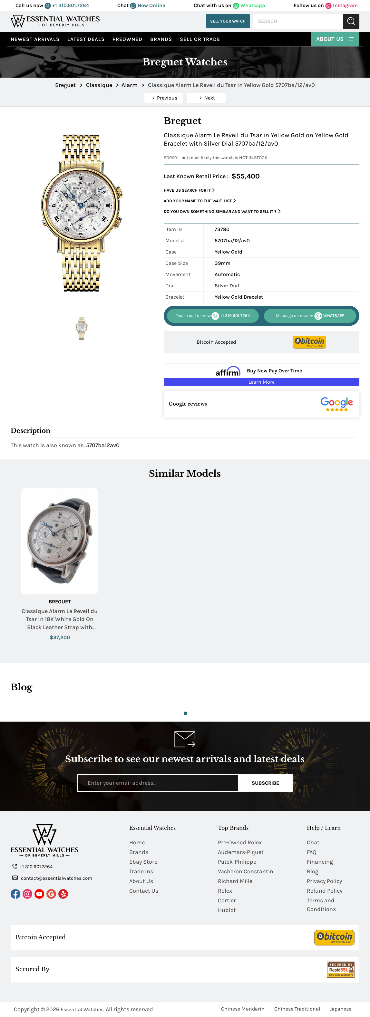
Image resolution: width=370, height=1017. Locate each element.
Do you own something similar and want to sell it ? (222, 211)
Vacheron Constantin (245, 871)
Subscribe (265, 783)
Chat (313, 842)
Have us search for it (189, 190)
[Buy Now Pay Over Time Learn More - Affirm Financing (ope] (261, 374)
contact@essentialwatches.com (52, 878)
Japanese (340, 1009)
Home (137, 842)
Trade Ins (141, 871)
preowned (127, 39)
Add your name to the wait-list (200, 201)
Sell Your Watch (228, 21)
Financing (320, 861)
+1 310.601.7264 (66, 5)
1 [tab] (185, 713)
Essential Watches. (82, 1009)
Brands (161, 39)
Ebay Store (143, 861)
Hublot (227, 910)
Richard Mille (235, 881)
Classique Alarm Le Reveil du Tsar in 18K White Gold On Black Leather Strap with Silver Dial (60, 620)
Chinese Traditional (297, 1009)
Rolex (225, 890)
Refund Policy (324, 890)
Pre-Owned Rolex (240, 842)
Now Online (147, 5)
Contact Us (143, 890)
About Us (335, 38)
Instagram (341, 5)
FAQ (311, 852)
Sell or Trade (200, 39)
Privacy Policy (324, 881)
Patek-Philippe (237, 861)
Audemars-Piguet (241, 852)
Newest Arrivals (35, 39)
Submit (351, 21)
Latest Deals (86, 39)
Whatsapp (249, 5)
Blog (312, 871)
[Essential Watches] (55, 21)
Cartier (227, 900)
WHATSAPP (310, 316)
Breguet (60, 602)
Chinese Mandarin (243, 1009)
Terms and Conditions (321, 905)
